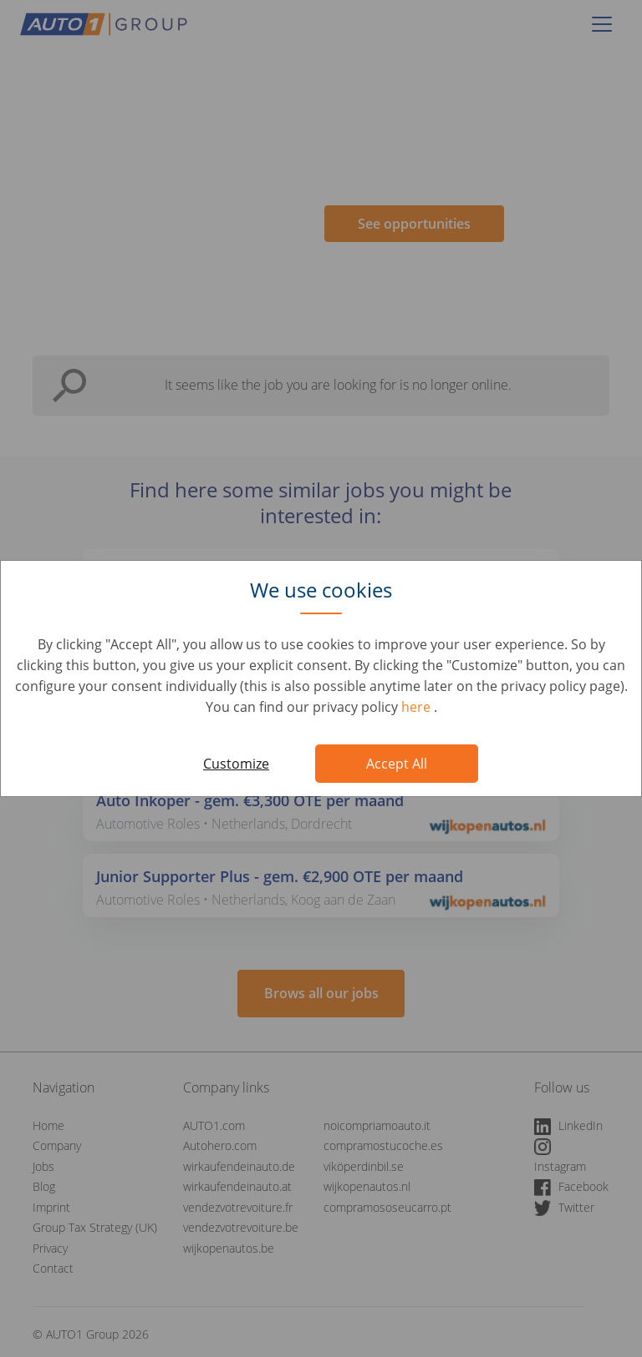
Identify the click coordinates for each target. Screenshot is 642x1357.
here (417, 707)
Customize (236, 763)
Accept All (396, 763)
